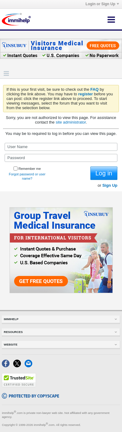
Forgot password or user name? (27, 176)
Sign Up (109, 185)
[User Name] (61, 147)
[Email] (30, 366)
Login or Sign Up (102, 4)
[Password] (61, 158)
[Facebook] (7, 366)
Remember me (27, 168)
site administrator (71, 122)
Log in (104, 173)
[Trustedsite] (19, 386)
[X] (19, 366)
